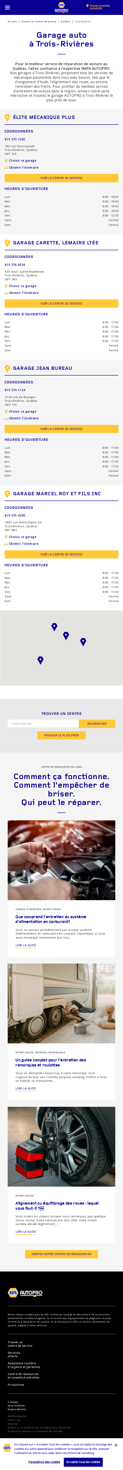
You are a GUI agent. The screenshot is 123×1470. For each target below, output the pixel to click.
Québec (66, 21)
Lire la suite (26, 945)
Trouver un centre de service (39, 21)
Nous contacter (16, 1406)
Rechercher (96, 723)
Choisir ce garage (20, 161)
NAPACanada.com (17, 1416)
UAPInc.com (14, 1420)
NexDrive (13, 1424)
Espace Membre (17, 1409)
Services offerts (14, 1355)
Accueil (12, 21)
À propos (13, 1402)
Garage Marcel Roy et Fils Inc (53, 495)
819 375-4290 (15, 515)
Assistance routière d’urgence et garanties (24, 1365)
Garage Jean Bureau (38, 369)
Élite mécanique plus (40, 118)
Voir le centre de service (61, 178)
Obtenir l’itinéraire (22, 168)
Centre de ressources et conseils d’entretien (23, 1376)
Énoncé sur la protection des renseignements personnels (39, 1427)
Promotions (16, 1385)
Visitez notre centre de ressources (62, 1254)
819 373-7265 (15, 139)
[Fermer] (116, 1452)
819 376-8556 (15, 265)
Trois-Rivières (82, 21)
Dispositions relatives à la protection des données (35, 1431)
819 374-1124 (15, 390)
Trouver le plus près (61, 735)
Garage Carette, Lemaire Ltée (51, 244)
